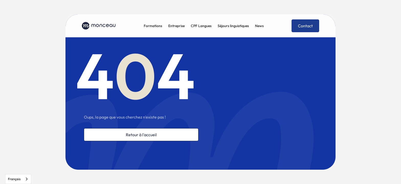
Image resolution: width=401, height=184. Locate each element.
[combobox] (18, 179)
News (259, 26)
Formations (153, 26)
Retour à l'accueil (141, 134)
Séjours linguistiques (233, 26)
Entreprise (176, 26)
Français (14, 179)
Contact (305, 25)
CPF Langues (201, 26)
